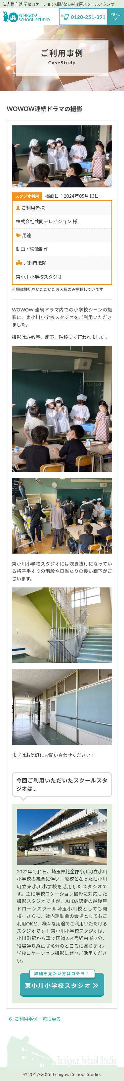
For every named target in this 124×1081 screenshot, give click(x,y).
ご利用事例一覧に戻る (34, 1019)
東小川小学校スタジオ (62, 981)
